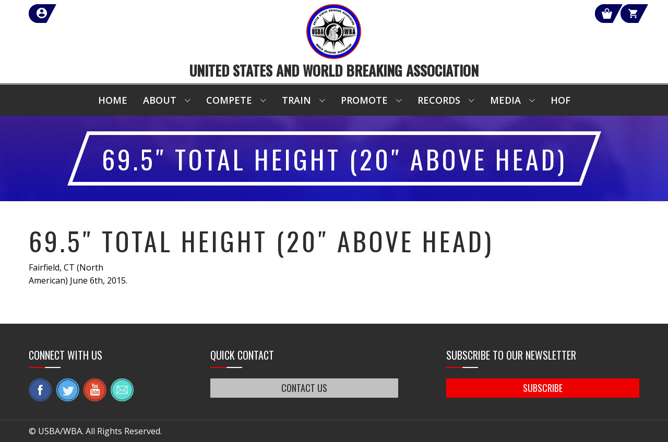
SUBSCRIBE (543, 388)
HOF (560, 100)
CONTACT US (304, 388)
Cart (620, 13)
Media (505, 100)
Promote (364, 100)
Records (439, 100)
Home (112, 100)
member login (79, 13)
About (159, 100)
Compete (229, 100)
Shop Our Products (528, 13)
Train (296, 100)
